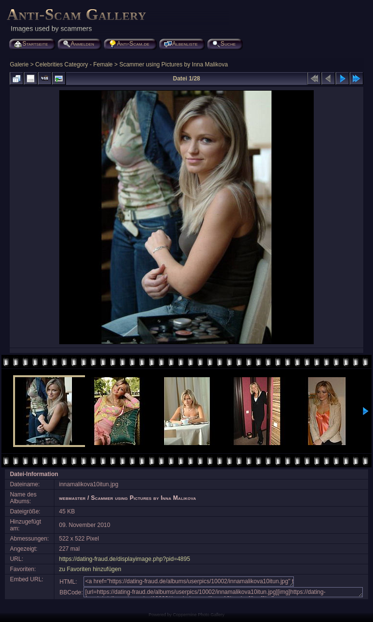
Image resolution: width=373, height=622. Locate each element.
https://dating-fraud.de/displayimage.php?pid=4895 (124, 559)
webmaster (72, 497)
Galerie (19, 64)
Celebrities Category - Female (74, 64)
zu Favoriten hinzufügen (90, 569)
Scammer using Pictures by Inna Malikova (173, 64)
